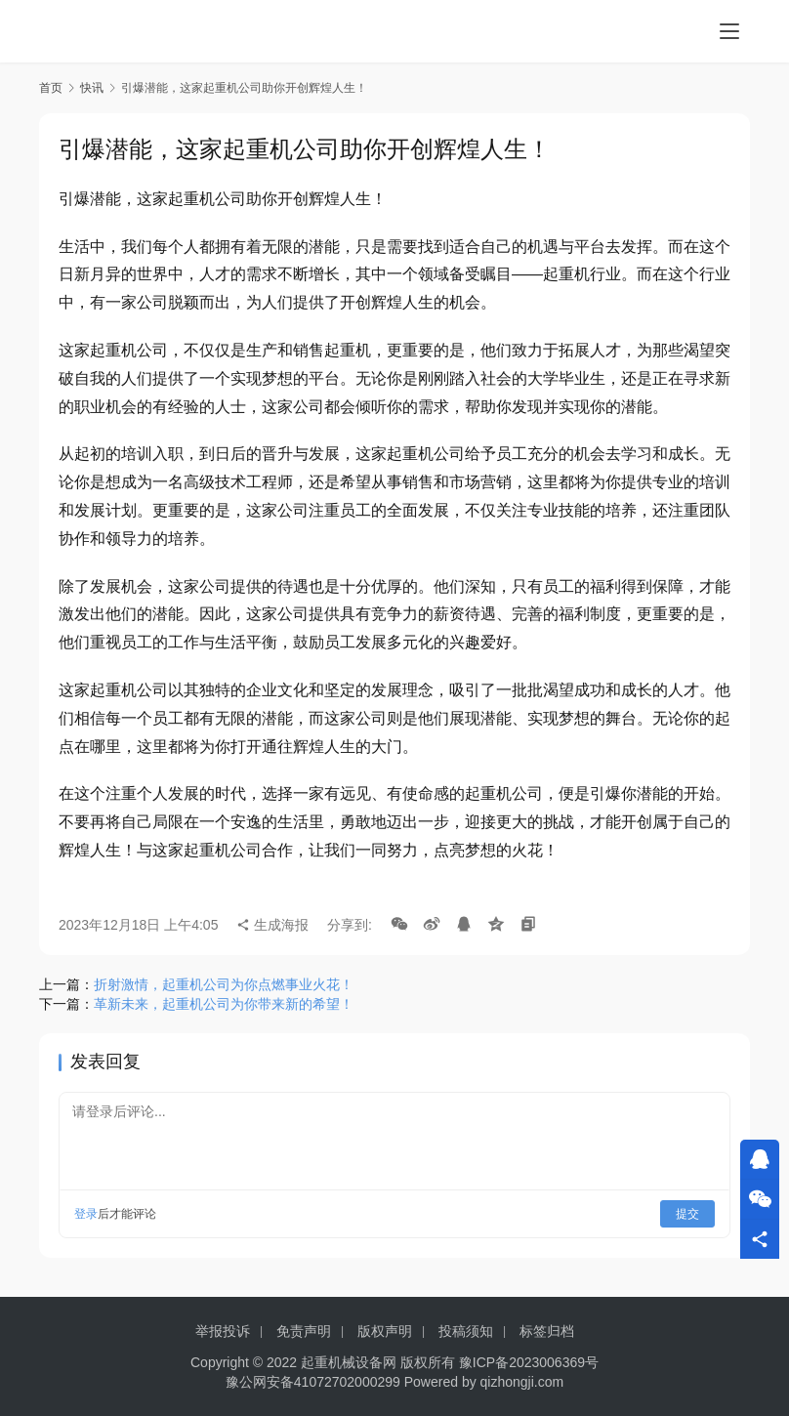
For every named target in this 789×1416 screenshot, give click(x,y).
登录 (86, 1214)
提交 (687, 1214)
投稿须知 (465, 1331)
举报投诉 (222, 1331)
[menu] (729, 31)
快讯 (92, 88)
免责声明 (303, 1331)
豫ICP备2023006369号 (529, 1362)
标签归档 (546, 1331)
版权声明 (384, 1331)
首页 (50, 88)
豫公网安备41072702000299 (313, 1382)
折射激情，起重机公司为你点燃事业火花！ (223, 984)
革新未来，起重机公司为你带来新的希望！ (223, 1004)
